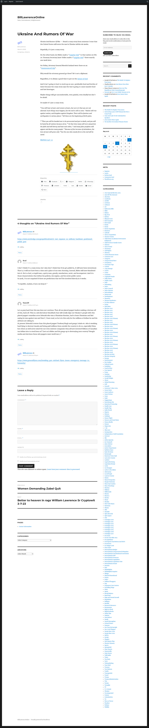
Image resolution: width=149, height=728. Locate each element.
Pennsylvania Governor (112, 557)
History (107, 414)
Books (106, 225)
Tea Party (107, 659)
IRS (106, 438)
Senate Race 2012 (110, 633)
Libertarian (108, 472)
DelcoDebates (109, 292)
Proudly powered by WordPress (40, 720)
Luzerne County (109, 476)
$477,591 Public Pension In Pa (121, 92)
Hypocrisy (108, 426)
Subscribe (108, 53)
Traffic (107, 671)
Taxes (106, 657)
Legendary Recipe (110, 464)
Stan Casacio (108, 649)
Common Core (109, 256)
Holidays (107, 416)
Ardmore (107, 205)
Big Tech (107, 215)
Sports (107, 645)
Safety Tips (108, 613)
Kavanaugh (108, 454)
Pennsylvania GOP (110, 555)
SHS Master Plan (110, 641)
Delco (106, 286)
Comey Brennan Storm (111, 254)
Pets (106, 567)
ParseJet (107, 92)
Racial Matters (109, 593)
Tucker (107, 683)
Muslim (107, 502)
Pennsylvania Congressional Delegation (116, 551)
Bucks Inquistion (110, 229)
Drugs (106, 304)
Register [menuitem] (11, 1)
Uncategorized (109, 693)
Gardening (108, 376)
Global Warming (109, 382)
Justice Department (110, 448)
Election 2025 (109, 350)
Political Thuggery (110, 581)
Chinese (107, 245)
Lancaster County (110, 458)
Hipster (107, 412)
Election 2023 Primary (111, 344)
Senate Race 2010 (110, 631)
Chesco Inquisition (110, 235)
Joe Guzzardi (108, 442)
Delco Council (109, 288)
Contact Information (25, 526)
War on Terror (109, 701)
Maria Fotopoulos (110, 480)
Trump (107, 677)
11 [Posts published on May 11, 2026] (105, 146)
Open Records (109, 514)
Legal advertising (110, 462)
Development (109, 296)
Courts (107, 270)
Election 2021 (109, 334)
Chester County (109, 237)
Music (106, 500)
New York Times (109, 504)
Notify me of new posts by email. (30, 461)
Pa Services (108, 543)
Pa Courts (107, 535)
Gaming (107, 374)
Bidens (107, 213)
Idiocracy (107, 430)
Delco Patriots (109, 290)
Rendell (107, 603)
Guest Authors (109, 392)
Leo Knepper (108, 468)
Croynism (107, 274)
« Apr (108, 157)
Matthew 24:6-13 (46, 140)
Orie (106, 518)
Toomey (107, 667)
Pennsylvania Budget (111, 549)
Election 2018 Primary (111, 324)
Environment (109, 360)
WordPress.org (109, 179)
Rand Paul (108, 595)
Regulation (108, 599)
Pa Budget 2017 (109, 533)
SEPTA (107, 635)
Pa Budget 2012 (109, 524)
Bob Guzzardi (109, 221)
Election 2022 (109, 338)
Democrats (108, 294)
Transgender (108, 673)
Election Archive (109, 354)
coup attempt (109, 268)
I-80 (106, 428)
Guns (106, 396)
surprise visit (74, 55)
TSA (106, 681)
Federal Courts (109, 364)
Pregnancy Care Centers (112, 585)
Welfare (107, 705)
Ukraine (27, 52)
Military (107, 490)
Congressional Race (110, 260)
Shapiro (107, 639)
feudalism (108, 366)
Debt (106, 282)
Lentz (106, 466)
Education (108, 306)
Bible (106, 211)
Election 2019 (109, 326)
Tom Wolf (108, 665)
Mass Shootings (109, 486)
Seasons (107, 625)
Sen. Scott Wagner (110, 629)
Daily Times (108, 278)
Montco (107, 496)
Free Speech (108, 370)
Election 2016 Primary (111, 318)
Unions (107, 695)
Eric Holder (108, 362)
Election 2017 (109, 320)
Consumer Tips (109, 264)
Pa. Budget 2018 (109, 545)
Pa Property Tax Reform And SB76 (115, 541)
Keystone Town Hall (111, 456)
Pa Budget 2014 (109, 528)
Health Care (108, 406)
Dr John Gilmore (110, 302)
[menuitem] (1, 1)
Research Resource (110, 605)
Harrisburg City (109, 402)
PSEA (106, 589)
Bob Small (108, 223)
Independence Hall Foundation (114, 434)
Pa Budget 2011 (109, 522)
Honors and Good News (112, 420)
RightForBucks (109, 611)
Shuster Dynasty (110, 643)
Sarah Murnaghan (110, 621)
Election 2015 (109, 314)
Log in (106, 173)
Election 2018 (109, 322)
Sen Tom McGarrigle (111, 627)
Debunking (108, 284)
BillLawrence (21, 46)
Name (20, 429)
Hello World (108, 410)
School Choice (109, 623)
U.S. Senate (108, 689)
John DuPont (108, 444)
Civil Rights (108, 250)
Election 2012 (109, 308)
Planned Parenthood (111, 575)
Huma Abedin (109, 422)
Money (107, 494)
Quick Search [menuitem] (19, 1)
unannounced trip (48, 68)
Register (107, 171)
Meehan (107, 488)
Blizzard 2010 (109, 219)
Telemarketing (109, 663)
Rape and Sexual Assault (112, 597)
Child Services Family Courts (113, 243)
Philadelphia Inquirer (111, 571)
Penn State (108, 547)
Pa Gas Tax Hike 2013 (111, 537)
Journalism (108, 446)
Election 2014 (109, 312)
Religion (107, 601)
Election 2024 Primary (111, 348)
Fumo (106, 372)
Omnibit (107, 512)
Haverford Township (111, 404)
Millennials (108, 492)
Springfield (108, 647)
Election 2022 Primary (111, 340)
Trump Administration (111, 679)
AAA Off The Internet (111, 195)
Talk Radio (108, 655)
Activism (107, 203)
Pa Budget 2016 (109, 532)
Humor (107, 424)
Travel (106, 675)
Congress (107, 258)
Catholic (107, 233)
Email (20, 438)
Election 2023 (109, 342)
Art (105, 207)
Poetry (106, 577)
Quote (106, 591)
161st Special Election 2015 (113, 193)
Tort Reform (108, 669)
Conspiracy (20, 52)
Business (107, 231)
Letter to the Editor (110, 470)
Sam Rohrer (108, 617)
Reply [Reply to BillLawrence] (20, 252)
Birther (107, 217)
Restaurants (108, 607)
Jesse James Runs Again (112, 120)
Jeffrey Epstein (109, 440)
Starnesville (108, 651)
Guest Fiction (109, 394)
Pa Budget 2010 (109, 520)
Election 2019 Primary (111, 328)
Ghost (106, 380)
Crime (106, 272)
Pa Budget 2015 (109, 530)
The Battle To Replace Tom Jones (114, 110)
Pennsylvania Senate (111, 563)
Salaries (107, 615)
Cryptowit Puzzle (110, 276)
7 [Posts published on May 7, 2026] (117, 143)
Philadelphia (108, 569)
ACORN (107, 201)
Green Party (108, 390)
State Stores (108, 653)
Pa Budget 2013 (109, 526)
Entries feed (108, 175)
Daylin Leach (108, 280)
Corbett (107, 266)
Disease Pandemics (110, 300)
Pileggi (107, 573)
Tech (106, 661)
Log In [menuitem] (5, 1)
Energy (107, 358)
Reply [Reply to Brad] (20, 295)
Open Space (108, 516)
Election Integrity (110, 356)
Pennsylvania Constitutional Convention (117, 553)
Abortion (107, 197)
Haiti (106, 398)
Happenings (108, 400)
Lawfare (107, 460)
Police (106, 579)
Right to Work (109, 609)
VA (105, 699)
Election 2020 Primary (111, 332)
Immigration (108, 432)
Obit (106, 510)
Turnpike (107, 685)
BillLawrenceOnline (31, 17)
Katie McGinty (109, 452)
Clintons (107, 252)
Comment (21, 400)
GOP (106, 384)
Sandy (106, 619)
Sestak (107, 637)
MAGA (106, 478)
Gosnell (107, 386)
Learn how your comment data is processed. (63, 469)
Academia (107, 199)
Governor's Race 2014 (111, 388)
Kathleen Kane (109, 450)
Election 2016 (109, 316)
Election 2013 (109, 310)
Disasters (107, 298)
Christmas (108, 248)
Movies (107, 498)
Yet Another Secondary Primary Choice (116, 122)
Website (20, 447)
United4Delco (109, 697)
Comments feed (109, 177)
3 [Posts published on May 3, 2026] (129, 140)
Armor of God (82, 79)
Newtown (107, 506)
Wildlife (107, 707)
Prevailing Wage (109, 587)
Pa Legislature (109, 539)
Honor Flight (108, 418)
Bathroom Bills (109, 209)
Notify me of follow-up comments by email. (33, 457)
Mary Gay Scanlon (110, 484)
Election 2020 (109, 330)
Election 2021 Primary (111, 336)
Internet (107, 436)
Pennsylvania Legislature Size (113, 561)
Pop (106, 583)
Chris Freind (108, 247)
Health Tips (108, 408)
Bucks (106, 227)
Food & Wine (108, 368)
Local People (108, 474)
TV (105, 687)
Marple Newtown (110, 482)
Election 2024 (109, 346)
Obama (107, 508)
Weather (107, 703)
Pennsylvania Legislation (112, 559)
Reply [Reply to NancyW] (20, 345)
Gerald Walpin (109, 378)
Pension (107, 565)
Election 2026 (109, 352)
